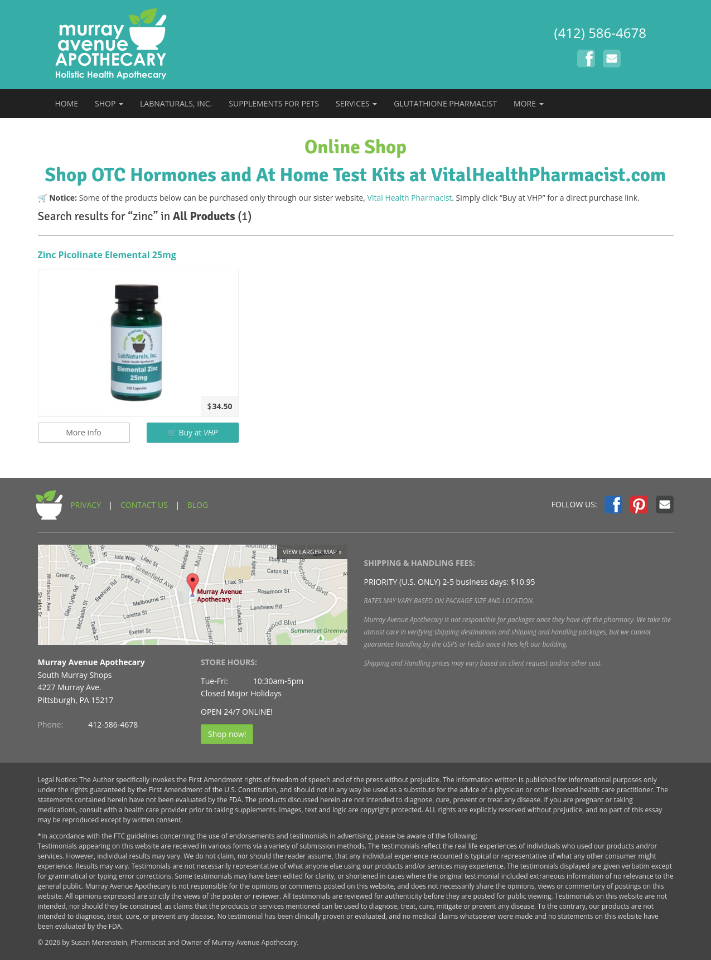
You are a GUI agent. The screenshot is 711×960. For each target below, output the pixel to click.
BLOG (197, 505)
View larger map (310, 551)
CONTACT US (144, 505)
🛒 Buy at (192, 432)
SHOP (109, 103)
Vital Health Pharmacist (409, 197)
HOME (67, 103)
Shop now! (227, 734)
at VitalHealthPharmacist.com (537, 175)
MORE (529, 103)
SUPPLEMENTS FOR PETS (274, 103)
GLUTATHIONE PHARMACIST (445, 103)
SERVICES (356, 103)
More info (83, 432)
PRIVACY (85, 505)
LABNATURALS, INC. (176, 103)
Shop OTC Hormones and (148, 175)
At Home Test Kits (330, 175)
